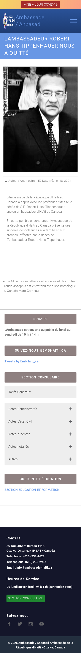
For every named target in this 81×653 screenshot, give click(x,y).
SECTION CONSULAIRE (25, 598)
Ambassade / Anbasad (30, 20)
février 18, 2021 (60, 180)
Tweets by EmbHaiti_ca (21, 361)
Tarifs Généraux (19, 392)
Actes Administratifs (22, 409)
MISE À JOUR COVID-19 (40, 4)
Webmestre (27, 180)
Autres (13, 459)
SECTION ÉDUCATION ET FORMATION (32, 490)
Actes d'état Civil (20, 421)
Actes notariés (18, 447)
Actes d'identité (19, 434)
